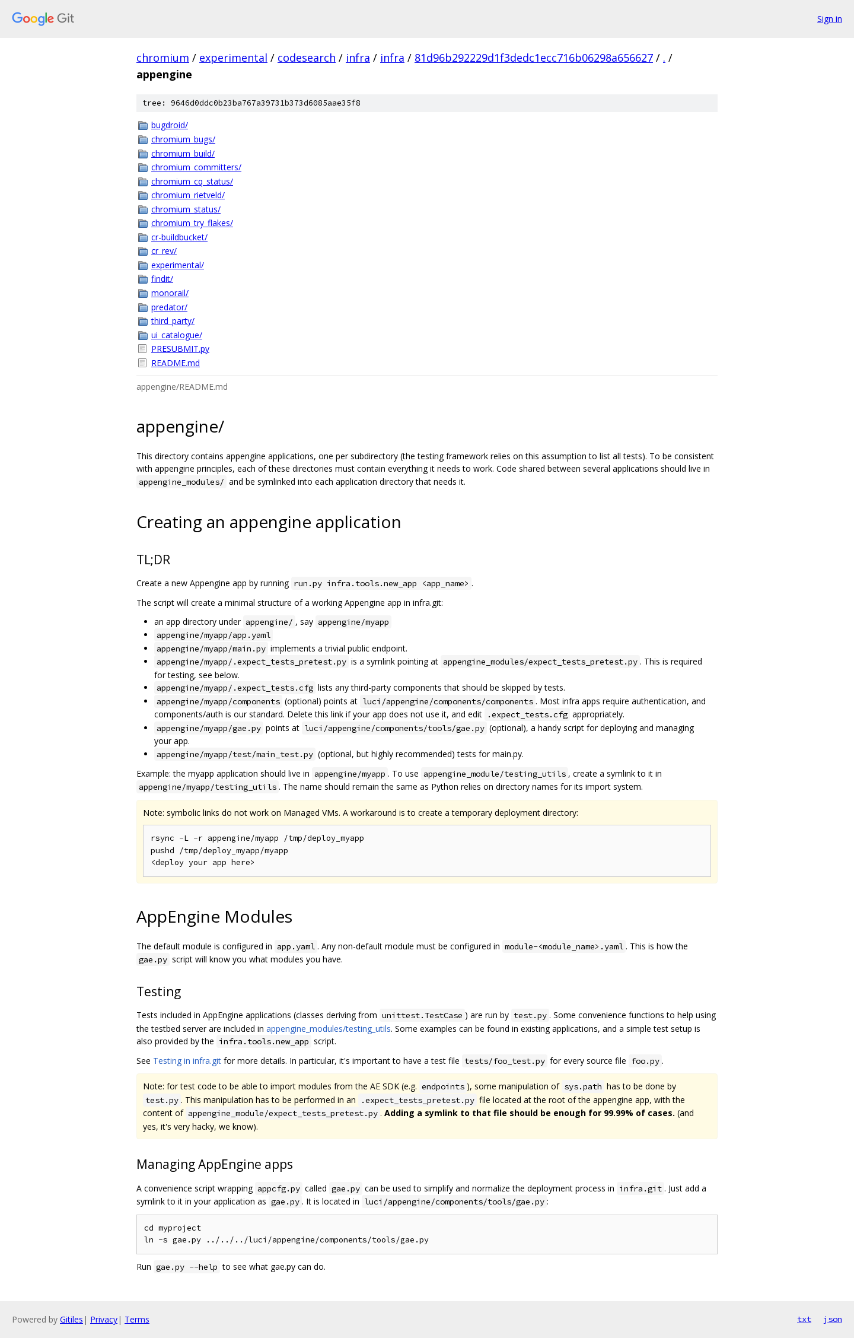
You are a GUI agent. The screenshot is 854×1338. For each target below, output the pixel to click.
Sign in (829, 18)
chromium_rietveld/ (188, 195)
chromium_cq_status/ (192, 181)
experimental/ (177, 265)
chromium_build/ (183, 153)
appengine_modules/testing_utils (328, 1028)
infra (358, 57)
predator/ (169, 307)
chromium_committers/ (196, 167)
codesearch (307, 57)
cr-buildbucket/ (179, 237)
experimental (233, 57)
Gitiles (71, 1319)
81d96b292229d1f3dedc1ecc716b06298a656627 (534, 57)
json (832, 1319)
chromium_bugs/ (183, 139)
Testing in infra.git (187, 1060)
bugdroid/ (169, 125)
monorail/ (170, 292)
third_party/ (173, 320)
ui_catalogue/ (176, 335)
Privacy (103, 1319)
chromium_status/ (186, 209)
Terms (137, 1319)
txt (804, 1319)
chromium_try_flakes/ (192, 222)
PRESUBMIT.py (180, 348)
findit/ (162, 278)
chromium (162, 57)
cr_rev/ (164, 250)
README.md (175, 362)
